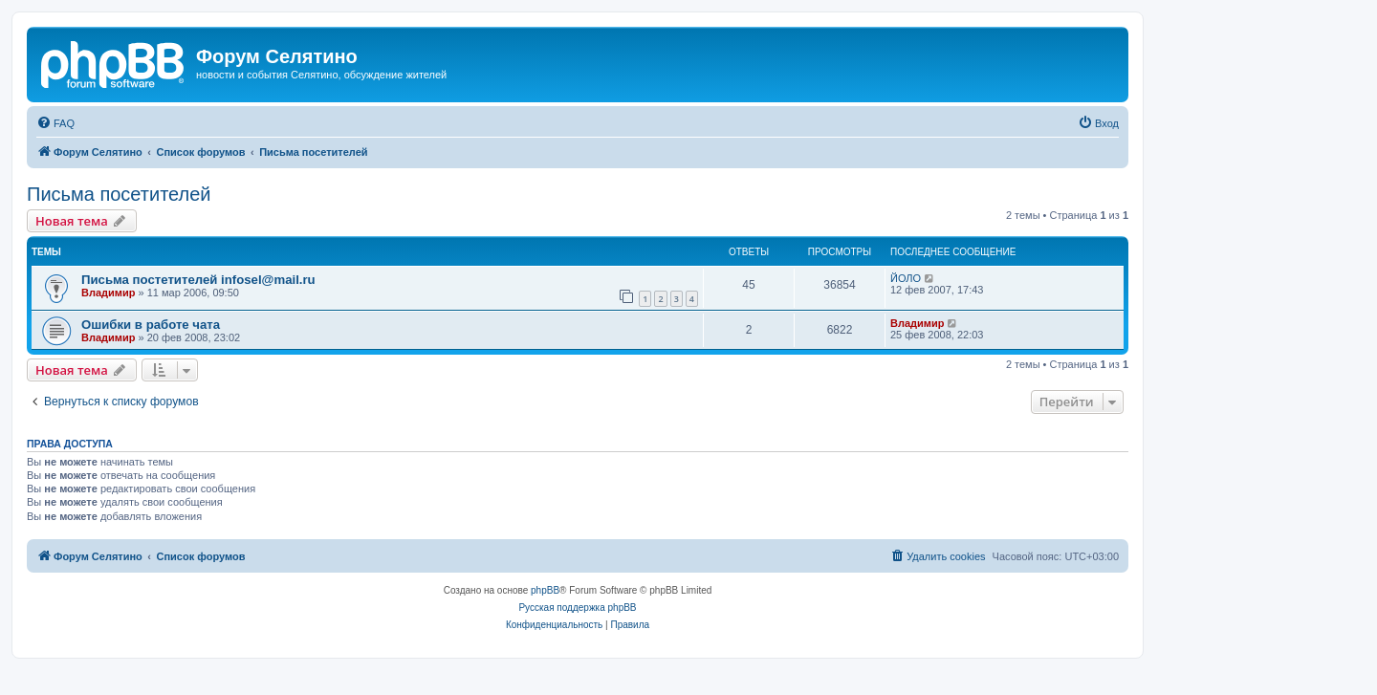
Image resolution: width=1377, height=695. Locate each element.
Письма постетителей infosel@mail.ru (198, 279)
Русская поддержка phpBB (577, 607)
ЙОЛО (905, 278)
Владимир (108, 292)
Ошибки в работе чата (150, 324)
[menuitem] (55, 123)
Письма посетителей (119, 194)
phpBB (545, 590)
